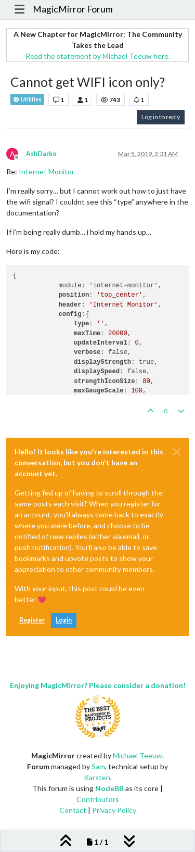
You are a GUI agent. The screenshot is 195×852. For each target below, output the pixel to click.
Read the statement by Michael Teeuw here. (97, 56)
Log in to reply (160, 117)
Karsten (97, 777)
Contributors (97, 799)
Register (32, 620)
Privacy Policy (114, 810)
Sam (98, 766)
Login (64, 620)
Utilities (27, 99)
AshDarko (41, 154)
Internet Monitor (46, 171)
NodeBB (109, 788)
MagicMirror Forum (73, 9)
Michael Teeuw (137, 755)
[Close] (177, 452)
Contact (72, 810)
